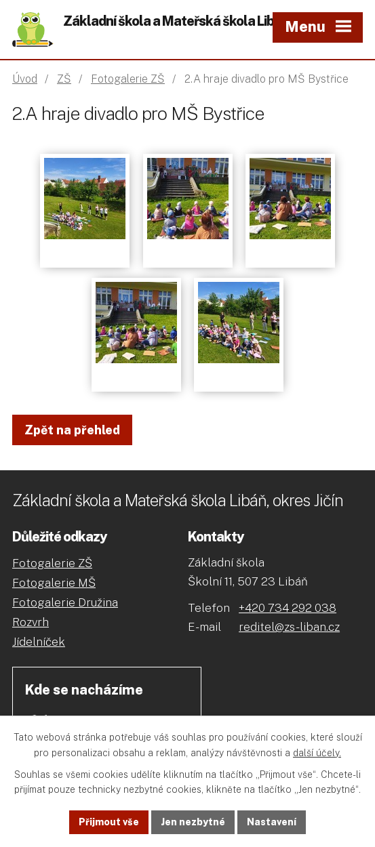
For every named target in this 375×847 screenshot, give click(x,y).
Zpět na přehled (72, 430)
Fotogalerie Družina (65, 602)
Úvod (24, 79)
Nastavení (271, 822)
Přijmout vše (109, 822)
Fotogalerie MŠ (54, 583)
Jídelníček (38, 641)
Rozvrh (30, 622)
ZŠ (64, 79)
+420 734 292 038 (287, 608)
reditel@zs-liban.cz (289, 627)
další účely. (317, 752)
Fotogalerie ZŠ (128, 79)
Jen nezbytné (193, 822)
